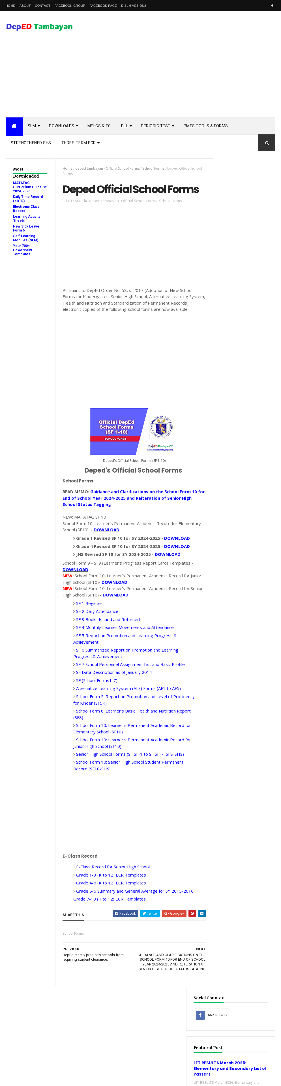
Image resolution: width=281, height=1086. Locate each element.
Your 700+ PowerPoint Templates (22, 250)
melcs (226, 952)
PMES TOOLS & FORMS (206, 126)
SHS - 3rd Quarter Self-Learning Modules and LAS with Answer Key (241, 646)
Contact (42, 5)
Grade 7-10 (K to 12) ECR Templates (107, 940)
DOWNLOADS (61, 126)
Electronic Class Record (242, 836)
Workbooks (230, 925)
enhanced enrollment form (244, 934)
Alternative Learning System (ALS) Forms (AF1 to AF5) (126, 723)
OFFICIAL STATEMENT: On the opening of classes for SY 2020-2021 (242, 683)
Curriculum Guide (236, 819)
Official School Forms (121, 168)
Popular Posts (225, 536)
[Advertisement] (172, 72)
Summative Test (234, 916)
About (25, 5)
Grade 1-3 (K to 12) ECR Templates (108, 910)
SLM (32, 126)
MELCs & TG (99, 126)
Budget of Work (234, 810)
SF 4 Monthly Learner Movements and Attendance (123, 662)
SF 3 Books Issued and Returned (106, 654)
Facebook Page (103, 5)
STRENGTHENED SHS (31, 143)
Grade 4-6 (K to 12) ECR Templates (108, 918)
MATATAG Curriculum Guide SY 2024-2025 (27, 187)
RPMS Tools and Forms (240, 872)
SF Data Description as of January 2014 (111, 707)
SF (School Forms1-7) (94, 715)
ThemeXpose (35, 1078)
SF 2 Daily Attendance (95, 646)
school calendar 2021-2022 (243, 960)
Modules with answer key (243, 854)
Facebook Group (70, 5)
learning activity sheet (241, 943)
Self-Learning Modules (240, 907)
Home (10, 5)
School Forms (151, 168)
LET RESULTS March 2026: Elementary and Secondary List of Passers (240, 252)
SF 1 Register (87, 638)
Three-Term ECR (78, 143)
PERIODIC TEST (156, 126)
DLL (124, 126)
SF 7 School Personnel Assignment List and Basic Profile (128, 699)
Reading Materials (236, 881)
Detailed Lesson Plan (239, 827)
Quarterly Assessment (240, 863)
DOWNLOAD (128, 552)
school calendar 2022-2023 (243, 969)
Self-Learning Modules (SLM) (25, 238)
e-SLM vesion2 (133, 5)
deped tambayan (87, 168)
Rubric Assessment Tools (242, 899)
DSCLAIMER (259, 536)
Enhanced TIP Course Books (244, 845)
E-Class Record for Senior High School (110, 901)
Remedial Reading (235, 889)
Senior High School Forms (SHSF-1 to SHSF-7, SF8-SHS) (127, 789)
